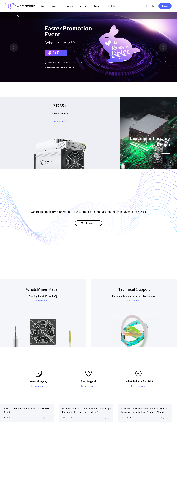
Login (165, 6)
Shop (42, 6)
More (46, 418)
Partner (97, 6)
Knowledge (111, 6)
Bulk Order (84, 6)
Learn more (43, 300)
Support (53, 6)
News (68, 6)
